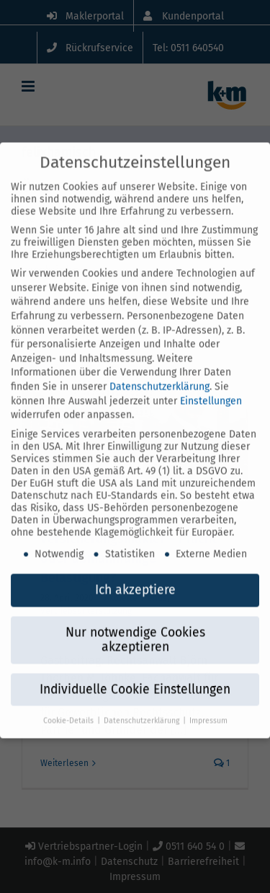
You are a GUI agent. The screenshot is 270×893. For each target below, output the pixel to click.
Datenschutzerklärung (159, 372)
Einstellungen (211, 386)
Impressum (208, 706)
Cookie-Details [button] (69, 706)
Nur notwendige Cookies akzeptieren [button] (135, 626)
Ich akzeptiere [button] (135, 576)
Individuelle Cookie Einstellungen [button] (135, 675)
